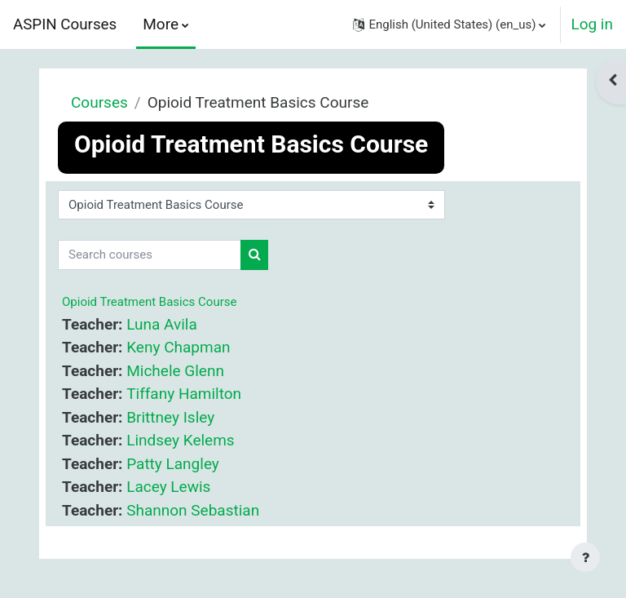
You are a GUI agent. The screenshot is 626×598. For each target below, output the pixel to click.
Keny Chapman (178, 347)
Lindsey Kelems (180, 440)
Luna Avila (161, 324)
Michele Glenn (175, 370)
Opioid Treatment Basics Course (149, 302)
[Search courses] (149, 255)
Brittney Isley (170, 417)
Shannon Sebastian (192, 510)
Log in (592, 24)
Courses (99, 102)
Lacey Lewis (168, 486)
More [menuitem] (161, 24)
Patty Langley (172, 463)
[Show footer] (585, 557)
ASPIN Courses (65, 24)
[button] (449, 24)
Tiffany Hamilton (183, 393)
